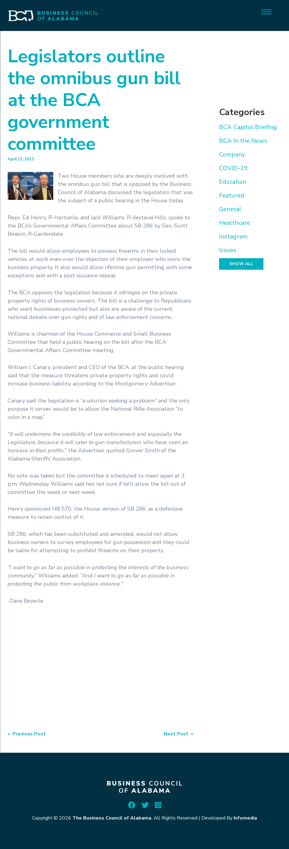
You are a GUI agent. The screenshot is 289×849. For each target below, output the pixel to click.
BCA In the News (243, 141)
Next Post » (178, 734)
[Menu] (266, 11)
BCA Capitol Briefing (248, 127)
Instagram (233, 236)
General (230, 209)
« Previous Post (27, 734)
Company (232, 154)
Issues (227, 250)
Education (232, 182)
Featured (231, 195)
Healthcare (234, 223)
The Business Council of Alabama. (112, 818)
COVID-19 (233, 168)
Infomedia (245, 818)
